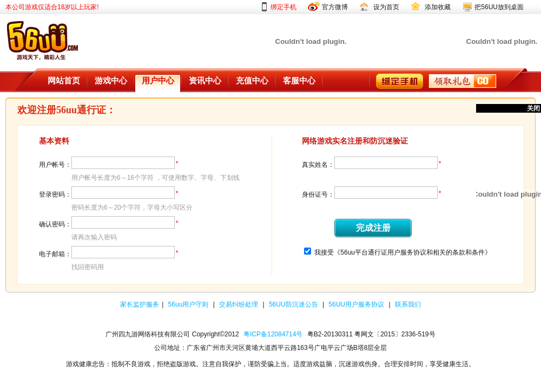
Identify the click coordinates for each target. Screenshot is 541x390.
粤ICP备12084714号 (272, 334)
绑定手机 (283, 7)
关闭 (533, 108)
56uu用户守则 (189, 304)
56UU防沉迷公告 (294, 304)
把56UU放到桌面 (499, 7)
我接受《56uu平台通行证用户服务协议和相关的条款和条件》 (402, 252)
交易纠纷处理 (239, 304)
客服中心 (299, 80)
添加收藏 (438, 7)
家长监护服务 (139, 304)
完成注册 (373, 227)
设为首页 (386, 7)
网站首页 (64, 80)
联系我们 (408, 304)
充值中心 (252, 80)
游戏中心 (111, 80)
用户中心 (158, 80)
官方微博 (335, 7)
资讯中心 (205, 80)
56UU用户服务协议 (357, 304)
